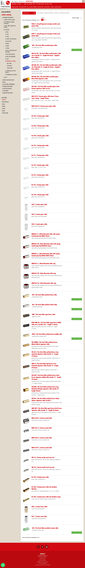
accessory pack (8, 41)
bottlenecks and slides (11, 61)
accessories (7, 29)
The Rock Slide (5, 113)
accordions (52, 7)
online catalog (13, 3)
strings (7, 48)
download (30, 3)
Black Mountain (5, 102)
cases (7, 34)
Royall (3, 110)
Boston (3, 104)
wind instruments (47, 7)
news (27, 3)
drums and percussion (22, 7)
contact (51, 3)
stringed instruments (14, 7)
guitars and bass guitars (10, 19)
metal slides (9, 65)
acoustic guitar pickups (10, 54)
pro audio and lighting (32, 7)
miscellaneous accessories (11, 74)
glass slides (9, 63)
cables (7, 45)
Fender (3, 108)
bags (7, 32)
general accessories (58, 7)
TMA (37, 3)
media (25, 3)
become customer (41, 3)
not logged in (15, 1)
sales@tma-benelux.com (42, 562)
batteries (7, 43)
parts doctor (47, 3)
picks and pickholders (10, 56)
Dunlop (3, 106)
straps (7, 36)
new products (19, 3)
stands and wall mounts (11, 39)
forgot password (21, 1)
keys (27, 7)
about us (34, 3)
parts (6, 77)
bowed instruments (40, 7)
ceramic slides (10, 68)
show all (4, 99)
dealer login (29, 1)
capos (7, 59)
